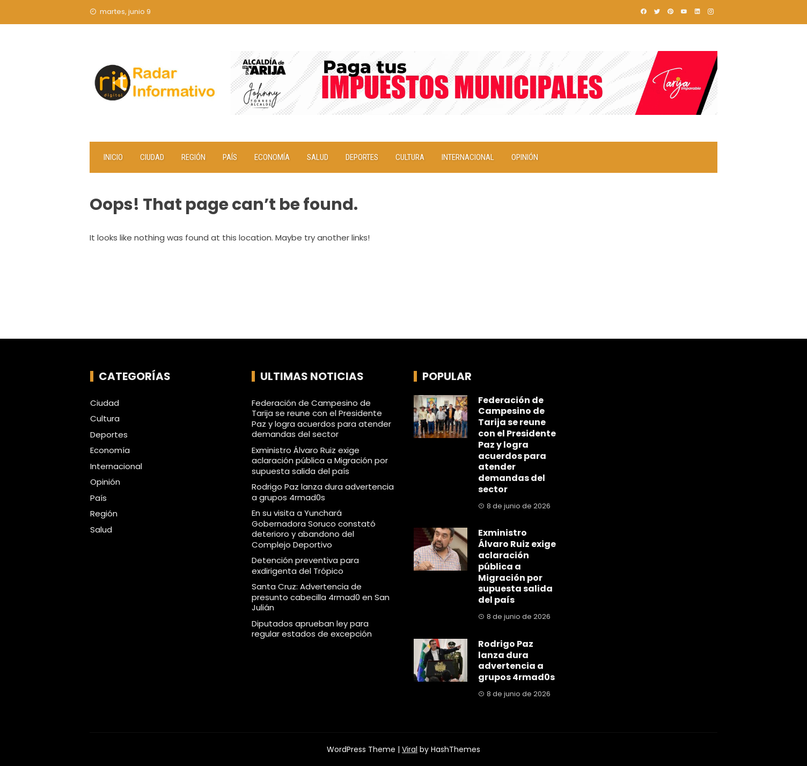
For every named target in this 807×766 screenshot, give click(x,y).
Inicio (113, 157)
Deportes (362, 157)
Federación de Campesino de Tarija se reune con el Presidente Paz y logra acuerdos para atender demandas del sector (321, 418)
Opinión (524, 157)
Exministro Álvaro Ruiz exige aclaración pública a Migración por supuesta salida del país (320, 460)
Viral (409, 749)
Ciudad (152, 157)
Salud (317, 157)
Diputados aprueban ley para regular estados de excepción (312, 629)
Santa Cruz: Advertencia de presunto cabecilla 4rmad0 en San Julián (321, 597)
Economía (272, 157)
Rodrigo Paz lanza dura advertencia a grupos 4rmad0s (323, 492)
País (230, 157)
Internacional (468, 157)
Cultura (409, 157)
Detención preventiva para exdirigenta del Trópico (305, 566)
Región (193, 157)
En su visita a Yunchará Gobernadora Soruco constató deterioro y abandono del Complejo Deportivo (314, 528)
